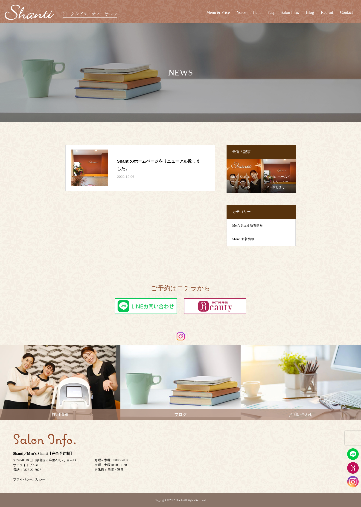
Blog (310, 12)
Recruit (327, 12)
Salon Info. (290, 12)
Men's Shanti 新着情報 (247, 225)
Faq (271, 12)
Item (257, 12)
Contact (346, 12)
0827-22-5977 (32, 470)
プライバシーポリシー (29, 479)
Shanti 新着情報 (243, 239)
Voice (241, 12)
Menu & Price (218, 12)
